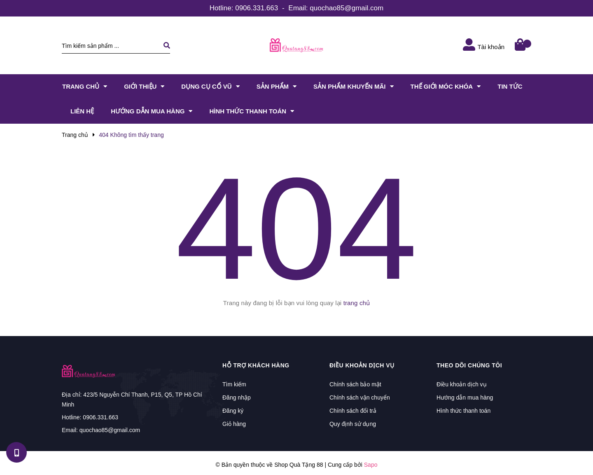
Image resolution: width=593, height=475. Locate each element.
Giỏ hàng (234, 424)
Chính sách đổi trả (352, 410)
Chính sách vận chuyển (359, 397)
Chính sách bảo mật (355, 384)
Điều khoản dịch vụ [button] (362, 365)
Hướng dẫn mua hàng (465, 397)
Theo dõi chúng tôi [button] (469, 365)
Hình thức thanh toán (463, 410)
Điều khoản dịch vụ (462, 384)
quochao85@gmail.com (346, 8)
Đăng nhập (236, 397)
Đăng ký (232, 410)
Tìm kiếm (234, 384)
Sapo (371, 464)
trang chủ (356, 302)
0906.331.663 (256, 8)
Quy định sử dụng (352, 424)
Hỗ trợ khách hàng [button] (255, 365)
